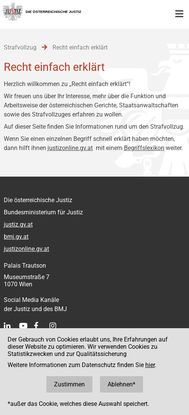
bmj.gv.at (16, 236)
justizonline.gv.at (70, 148)
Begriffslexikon (144, 148)
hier (150, 365)
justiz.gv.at (18, 224)
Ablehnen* (121, 384)
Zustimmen (69, 384)
